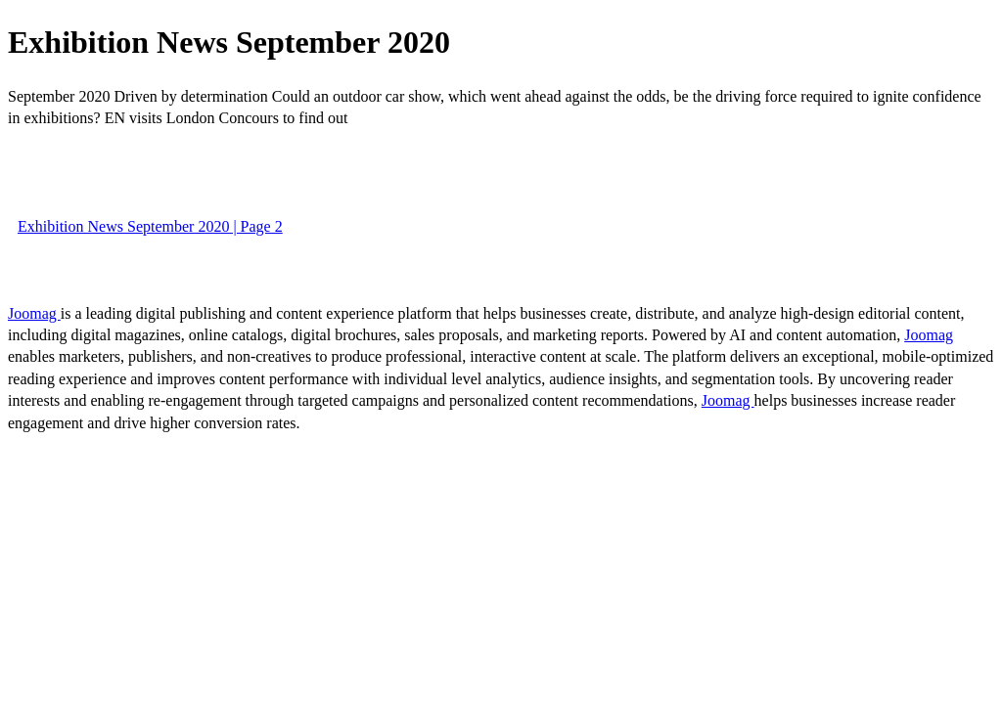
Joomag (34, 313)
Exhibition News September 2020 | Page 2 (150, 226)
